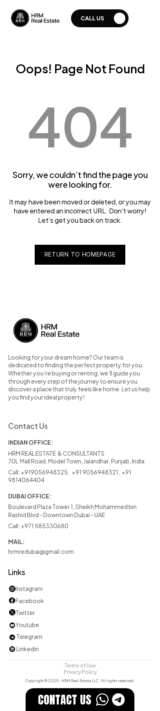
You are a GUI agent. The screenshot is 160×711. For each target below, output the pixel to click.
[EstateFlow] (80, 699)
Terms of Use (80, 665)
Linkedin (23, 648)
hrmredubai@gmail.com (41, 551)
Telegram (29, 636)
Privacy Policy (80, 671)
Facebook (30, 600)
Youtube (23, 624)
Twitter (25, 612)
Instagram (29, 588)
